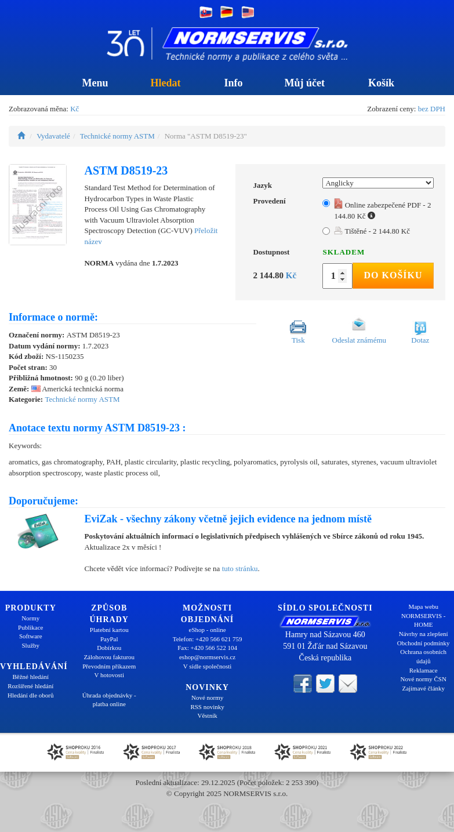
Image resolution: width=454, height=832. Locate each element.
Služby (30, 645)
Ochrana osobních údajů (423, 656)
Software (30, 636)
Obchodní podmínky (423, 643)
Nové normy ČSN (423, 678)
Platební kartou (109, 629)
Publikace (30, 627)
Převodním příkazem (109, 666)
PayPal (109, 638)
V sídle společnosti (207, 666)
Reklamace (423, 670)
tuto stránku (240, 568)
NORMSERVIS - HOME (423, 620)
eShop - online (207, 629)
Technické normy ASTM (117, 136)
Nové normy (207, 697)
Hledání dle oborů (30, 695)
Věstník (207, 715)
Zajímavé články (423, 688)
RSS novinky (207, 706)
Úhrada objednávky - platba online (109, 700)
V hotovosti (109, 674)
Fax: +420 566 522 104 (207, 647)
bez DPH (431, 108)
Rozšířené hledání (30, 685)
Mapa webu (423, 606)
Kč (74, 108)
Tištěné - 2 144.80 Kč (372, 231)
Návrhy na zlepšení (423, 633)
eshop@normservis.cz (207, 656)
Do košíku (393, 275)
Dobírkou (109, 647)
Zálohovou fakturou (109, 656)
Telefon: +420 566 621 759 (207, 638)
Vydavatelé (53, 136)
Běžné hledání (30, 676)
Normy (30, 618)
